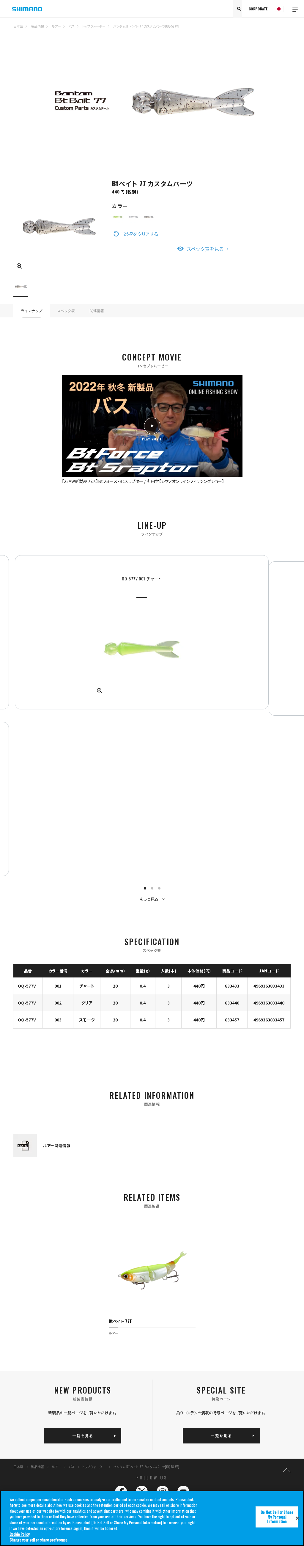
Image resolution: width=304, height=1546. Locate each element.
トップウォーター (93, 26)
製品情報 (37, 26)
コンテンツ (159, 1322)
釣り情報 (159, 1307)
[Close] (297, 1519)
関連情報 (97, 310)
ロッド (103, 1322)
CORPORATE (258, 8)
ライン (103, 1329)
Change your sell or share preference (38, 1541)
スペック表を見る (205, 248)
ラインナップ (31, 310)
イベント (206, 1322)
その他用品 (107, 1344)
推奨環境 (107, 1367)
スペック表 (66, 310)
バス (72, 26)
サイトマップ (59, 1367)
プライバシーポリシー (165, 1367)
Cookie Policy (19, 1535)
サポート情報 (209, 1329)
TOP (287, 29)
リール (55, 1322)
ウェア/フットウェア (112, 1337)
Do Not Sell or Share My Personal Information (24, 1383)
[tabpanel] (81, 619)
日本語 (18, 26)
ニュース (158, 1329)
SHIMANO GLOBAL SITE (293, 1393)
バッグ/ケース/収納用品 (67, 1344)
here (14, 1506)
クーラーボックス (63, 1337)
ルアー (56, 26)
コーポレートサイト (213, 1367)
